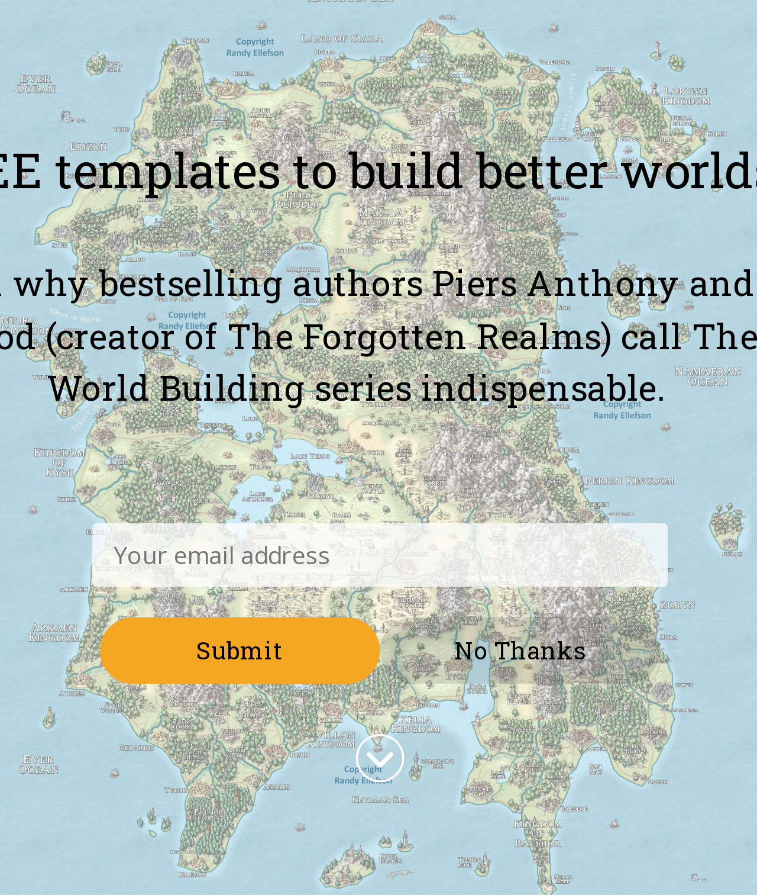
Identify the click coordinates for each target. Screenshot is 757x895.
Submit (240, 650)
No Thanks (520, 650)
